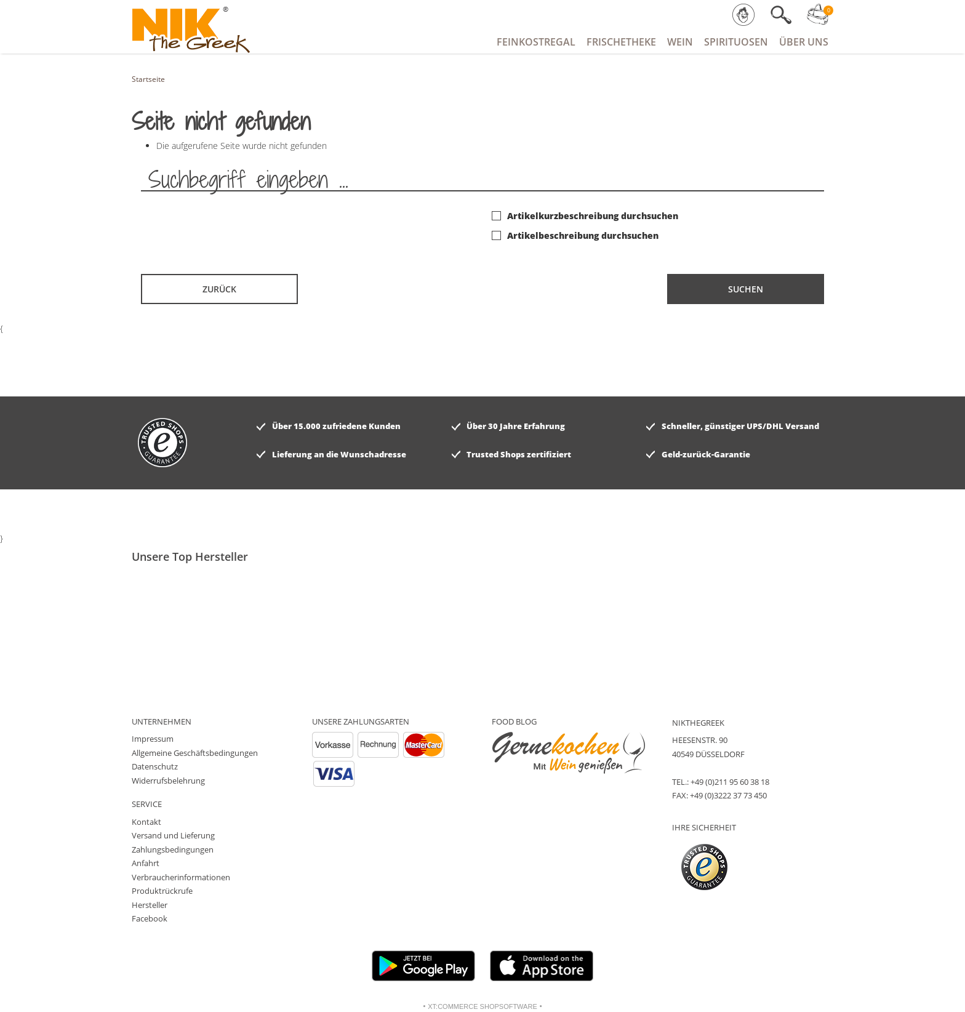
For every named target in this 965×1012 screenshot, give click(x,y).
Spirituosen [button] (736, 42)
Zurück (219, 289)
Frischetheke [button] (621, 42)
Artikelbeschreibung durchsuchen (575, 235)
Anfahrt (145, 863)
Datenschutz (155, 766)
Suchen (745, 289)
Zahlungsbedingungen (173, 849)
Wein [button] (680, 42)
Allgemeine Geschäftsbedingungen (195, 752)
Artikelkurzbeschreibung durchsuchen (585, 216)
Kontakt (146, 821)
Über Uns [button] (803, 42)
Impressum (153, 738)
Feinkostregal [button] (536, 42)
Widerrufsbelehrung (168, 780)
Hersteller (149, 904)
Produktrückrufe (162, 890)
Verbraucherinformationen (181, 877)
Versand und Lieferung (173, 835)
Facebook (149, 918)
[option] (202, 575)
